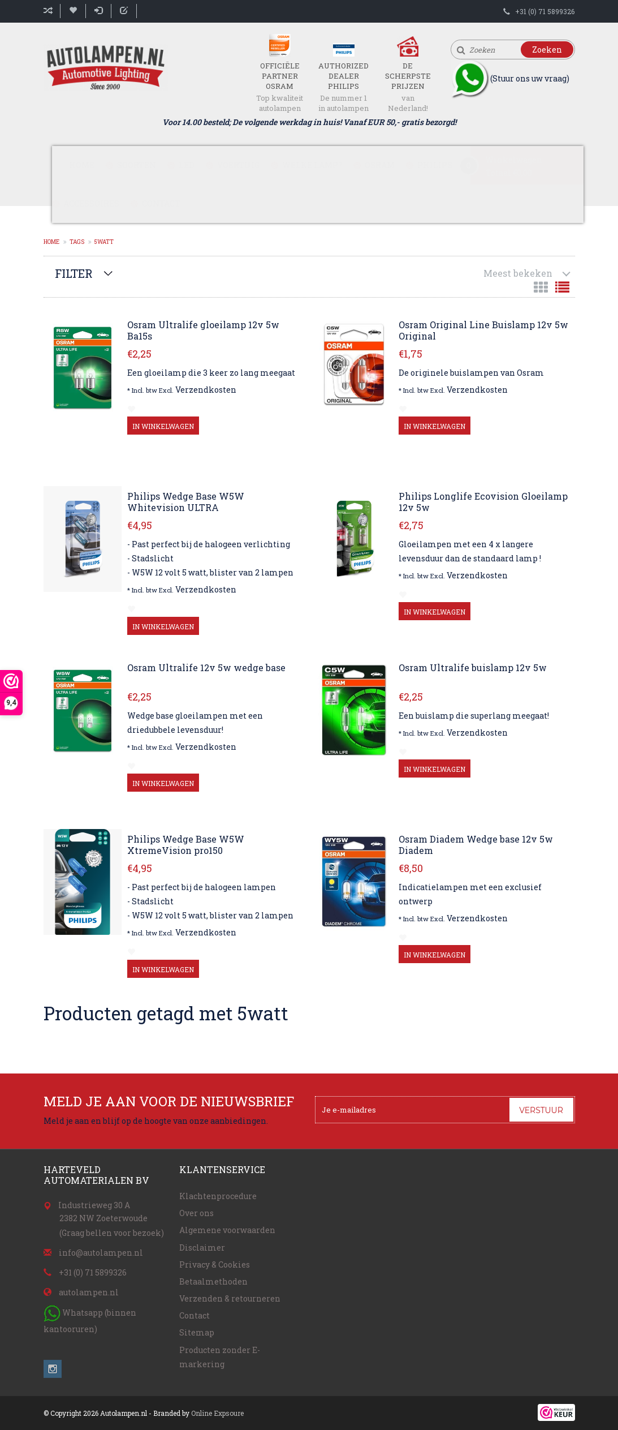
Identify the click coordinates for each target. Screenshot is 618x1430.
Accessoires (91, 203)
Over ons (196, 1213)
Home (81, 165)
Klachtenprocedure (218, 1196)
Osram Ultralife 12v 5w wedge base (206, 667)
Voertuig (238, 165)
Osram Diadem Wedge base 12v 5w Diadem (476, 845)
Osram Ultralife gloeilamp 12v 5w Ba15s (203, 330)
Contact (161, 203)
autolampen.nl (89, 1292)
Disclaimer (202, 1247)
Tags (77, 242)
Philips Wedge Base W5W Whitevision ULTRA (185, 502)
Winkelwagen (513, 159)
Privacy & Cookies (214, 1264)
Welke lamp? (312, 165)
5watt (104, 242)
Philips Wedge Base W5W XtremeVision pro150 (185, 845)
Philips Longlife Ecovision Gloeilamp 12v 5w (483, 502)
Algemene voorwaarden (227, 1230)
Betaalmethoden (213, 1281)
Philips (434, 165)
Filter (74, 273)
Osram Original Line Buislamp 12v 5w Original (483, 330)
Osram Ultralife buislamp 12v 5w (473, 667)
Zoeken (547, 49)
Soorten (136, 165)
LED (187, 165)
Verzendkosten (205, 389)
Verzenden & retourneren (229, 1298)
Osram (380, 165)
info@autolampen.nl (101, 1252)
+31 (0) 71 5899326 (544, 11)
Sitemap (196, 1332)
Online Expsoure (217, 1413)
